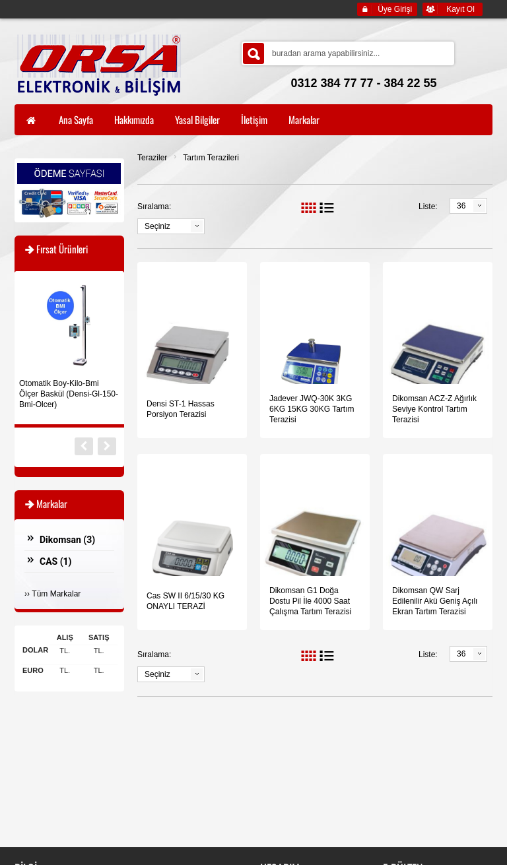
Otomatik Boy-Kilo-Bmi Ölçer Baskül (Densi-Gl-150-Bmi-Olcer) (68, 394)
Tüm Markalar (56, 593)
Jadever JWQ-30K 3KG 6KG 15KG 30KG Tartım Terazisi (312, 409)
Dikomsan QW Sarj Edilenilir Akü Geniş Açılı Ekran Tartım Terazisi (434, 601)
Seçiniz (157, 226)
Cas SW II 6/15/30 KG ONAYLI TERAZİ (185, 601)
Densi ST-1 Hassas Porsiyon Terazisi (181, 409)
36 (461, 205)
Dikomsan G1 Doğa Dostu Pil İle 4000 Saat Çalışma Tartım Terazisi (310, 601)
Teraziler (152, 157)
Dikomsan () (67, 539)
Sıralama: (154, 206)
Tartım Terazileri (210, 157)
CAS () (56, 561)
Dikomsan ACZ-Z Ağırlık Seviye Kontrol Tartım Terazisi (434, 409)
